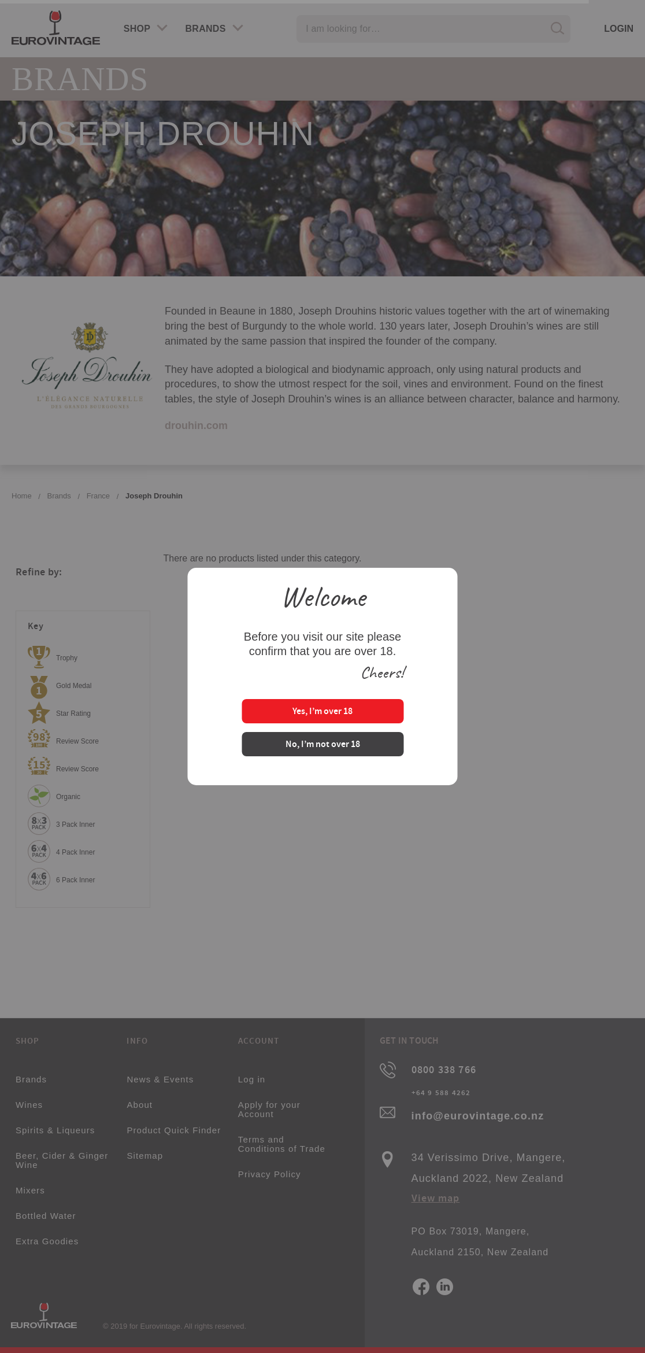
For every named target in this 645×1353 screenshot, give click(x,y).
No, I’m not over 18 (323, 745)
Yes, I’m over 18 (322, 712)
